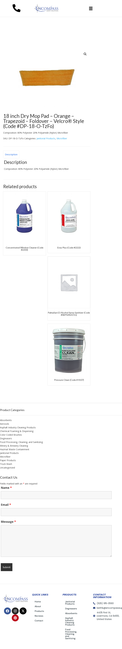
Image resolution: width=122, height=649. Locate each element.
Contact (39, 620)
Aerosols (4, 423)
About (38, 606)
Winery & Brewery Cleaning (14, 445)
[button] (91, 8)
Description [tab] (11, 154)
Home (10, 44)
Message (8, 522)
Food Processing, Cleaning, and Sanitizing (21, 442)
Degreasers (6, 438)
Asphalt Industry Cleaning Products (18, 427)
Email (6, 505)
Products (39, 611)
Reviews (39, 615)
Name (6, 488)
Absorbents (6, 420)
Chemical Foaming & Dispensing (16, 431)
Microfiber (62, 138)
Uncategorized (7, 467)
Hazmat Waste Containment (14, 449)
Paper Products (8, 460)
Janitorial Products (30, 44)
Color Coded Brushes (11, 434)
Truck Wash (6, 463)
